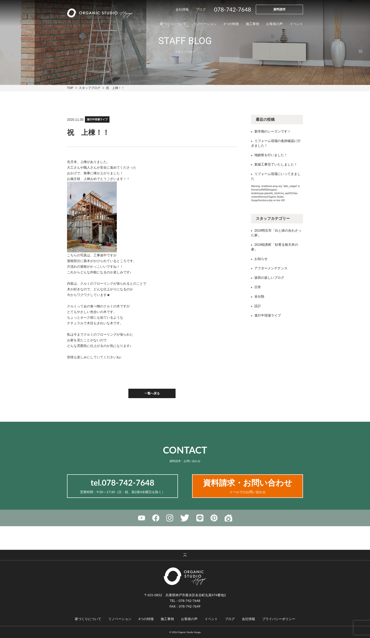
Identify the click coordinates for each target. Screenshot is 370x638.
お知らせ (261, 259)
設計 (257, 306)
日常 (257, 287)
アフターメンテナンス (270, 268)
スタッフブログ (89, 88)
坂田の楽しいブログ (269, 277)
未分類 (259, 296)
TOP (70, 88)
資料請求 (279, 9)
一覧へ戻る (152, 393)
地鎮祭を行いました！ (270, 155)
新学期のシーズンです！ (272, 131)
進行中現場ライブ (97, 119)
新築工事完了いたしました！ (275, 164)
